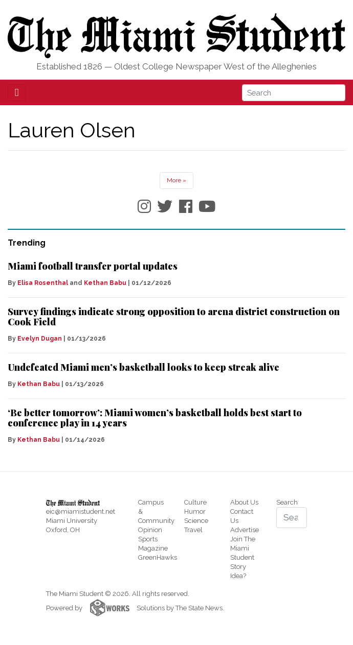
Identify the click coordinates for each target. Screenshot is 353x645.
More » (176, 180)
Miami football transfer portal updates (93, 266)
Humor (195, 511)
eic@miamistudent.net (80, 511)
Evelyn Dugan (39, 338)
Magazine (153, 548)
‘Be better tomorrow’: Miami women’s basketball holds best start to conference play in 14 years (155, 418)
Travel (193, 530)
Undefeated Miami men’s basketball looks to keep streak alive (143, 367)
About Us (244, 502)
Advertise (244, 530)
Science (196, 520)
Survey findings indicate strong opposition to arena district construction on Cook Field (174, 316)
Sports (148, 539)
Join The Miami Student (242, 548)
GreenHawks (157, 557)
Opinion (150, 530)
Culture (195, 502)
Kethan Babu (105, 282)
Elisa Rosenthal (42, 282)
